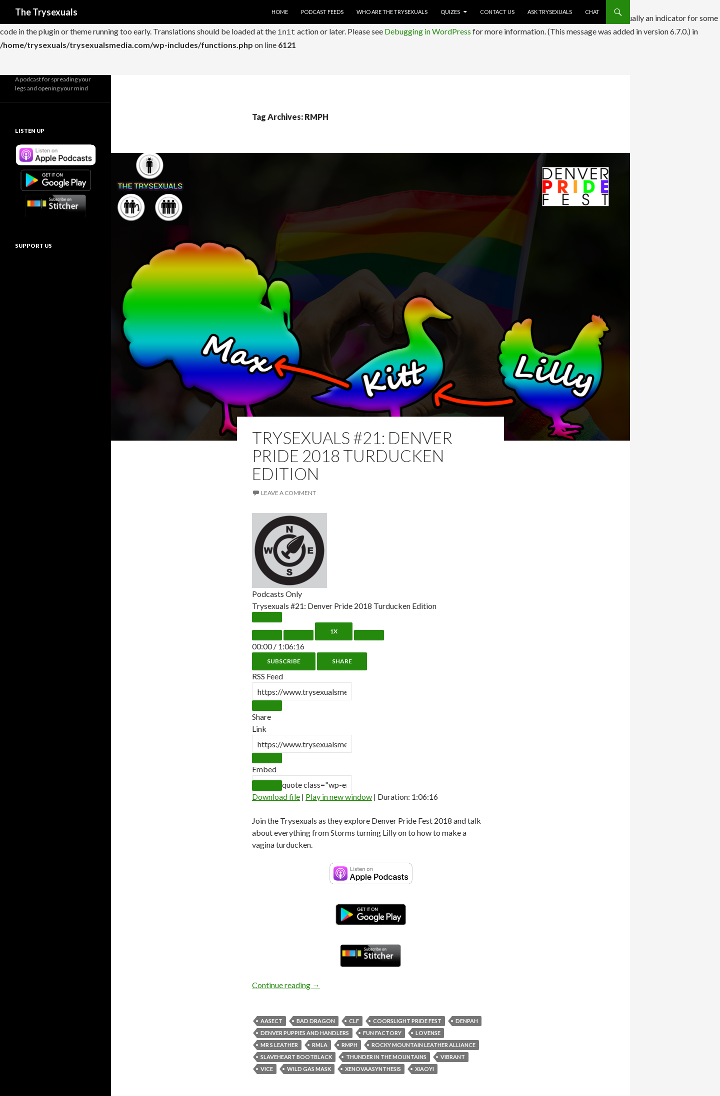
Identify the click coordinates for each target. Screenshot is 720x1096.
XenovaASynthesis (373, 1066)
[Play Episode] (267, 614)
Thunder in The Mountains (386, 1054)
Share (342, 658)
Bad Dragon (315, 1018)
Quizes (450, 11)
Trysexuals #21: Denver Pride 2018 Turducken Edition (352, 453)
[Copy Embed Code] (267, 782)
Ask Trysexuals (550, 11)
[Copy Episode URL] (267, 755)
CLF (354, 1018)
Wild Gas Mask (309, 1066)
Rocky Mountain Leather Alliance (424, 1042)
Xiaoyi (424, 1066)
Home (280, 11)
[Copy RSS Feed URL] (267, 702)
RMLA (320, 1042)
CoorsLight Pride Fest (407, 1018)
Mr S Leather (279, 1042)
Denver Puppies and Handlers (304, 1030)
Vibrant (452, 1054)
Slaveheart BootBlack (296, 1054)
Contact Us (497, 11)
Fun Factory (382, 1030)
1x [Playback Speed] (334, 628)
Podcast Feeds (322, 11)
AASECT (271, 1018)
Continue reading (286, 982)
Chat (592, 11)
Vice (266, 1066)
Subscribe (283, 658)
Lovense (428, 1030)
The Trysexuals (46, 11)
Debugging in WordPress (427, 29)
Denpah (467, 1018)
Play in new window (339, 793)
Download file (276, 793)
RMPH (350, 1042)
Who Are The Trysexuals (392, 11)
